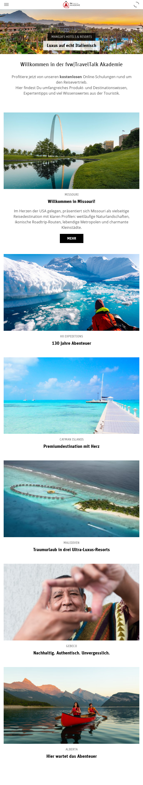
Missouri (72, 194)
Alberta (72, 749)
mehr (71, 238)
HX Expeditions (71, 336)
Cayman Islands (72, 439)
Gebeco (71, 646)
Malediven (71, 542)
